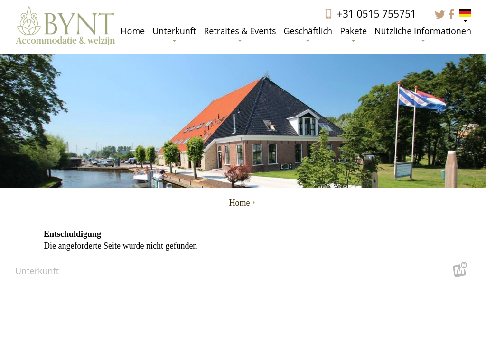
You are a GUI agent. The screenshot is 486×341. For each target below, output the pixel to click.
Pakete (353, 33)
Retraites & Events (240, 33)
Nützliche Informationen (422, 33)
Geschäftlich (307, 33)
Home (133, 30)
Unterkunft (174, 33)
